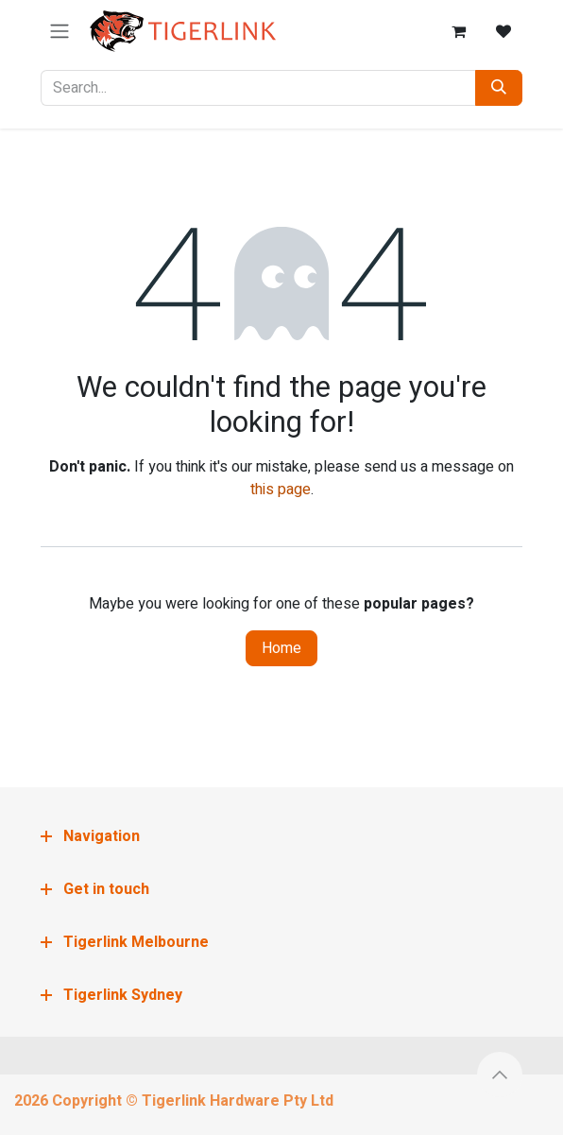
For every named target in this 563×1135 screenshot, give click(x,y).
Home (281, 648)
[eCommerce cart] (458, 31)
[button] (499, 1074)
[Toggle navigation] (59, 31)
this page (280, 489)
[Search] (498, 88)
